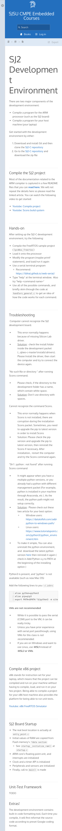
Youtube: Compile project (27, 206)
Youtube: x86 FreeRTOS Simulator (28, 706)
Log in (40, 34)
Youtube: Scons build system (28, 210)
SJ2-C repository (34, 147)
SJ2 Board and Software (15, 41)
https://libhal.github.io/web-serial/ (35, 273)
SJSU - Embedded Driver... (8, 41)
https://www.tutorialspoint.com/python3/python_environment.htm (42, 535)
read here (34, 187)
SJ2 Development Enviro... (22, 41)
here (29, 554)
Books (25, 34)
